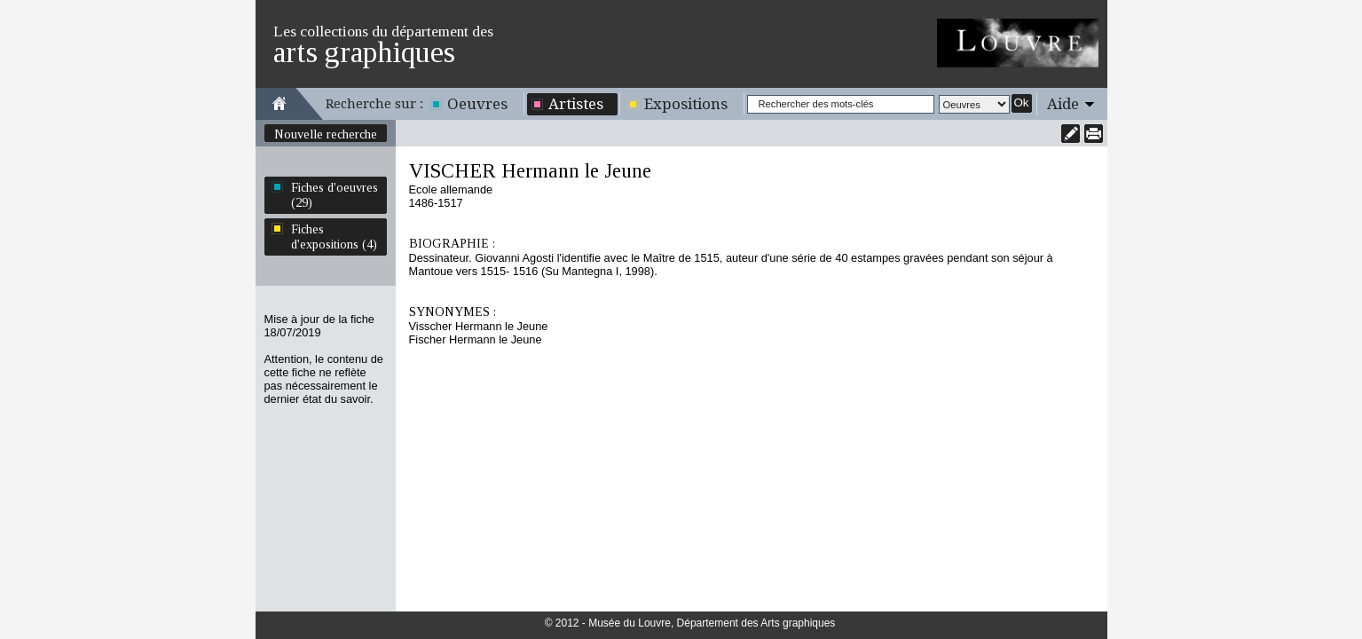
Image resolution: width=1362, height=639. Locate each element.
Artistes (575, 104)
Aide (1063, 104)
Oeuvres (477, 104)
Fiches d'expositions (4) (334, 236)
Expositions (686, 104)
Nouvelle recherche (325, 134)
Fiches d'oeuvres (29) (334, 194)
